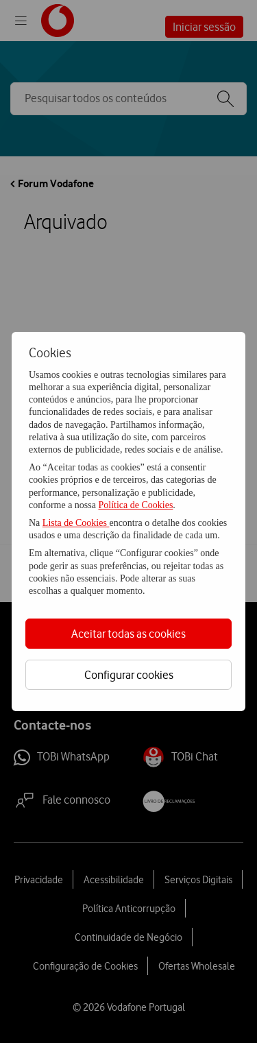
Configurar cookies (128, 675)
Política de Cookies (135, 505)
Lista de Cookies (76, 523)
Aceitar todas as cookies (128, 633)
